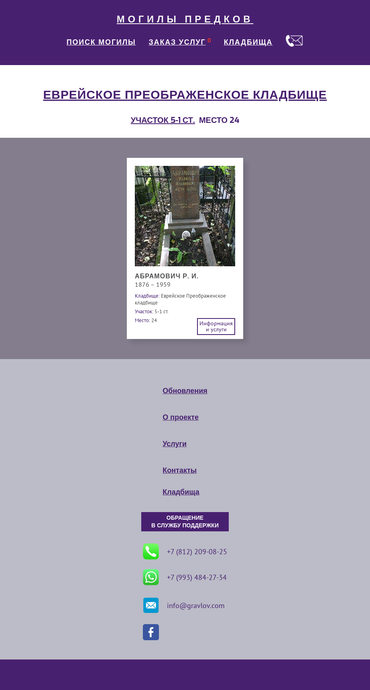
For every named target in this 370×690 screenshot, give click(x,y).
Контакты (180, 470)
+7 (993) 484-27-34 (185, 577)
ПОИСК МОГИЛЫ (101, 42)
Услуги (175, 444)
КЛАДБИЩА (248, 42)
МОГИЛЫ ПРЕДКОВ (185, 19)
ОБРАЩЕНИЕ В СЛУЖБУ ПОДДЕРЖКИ (185, 521)
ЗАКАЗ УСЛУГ (177, 42)
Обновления (185, 391)
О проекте (181, 417)
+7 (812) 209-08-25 (185, 551)
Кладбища (181, 492)
